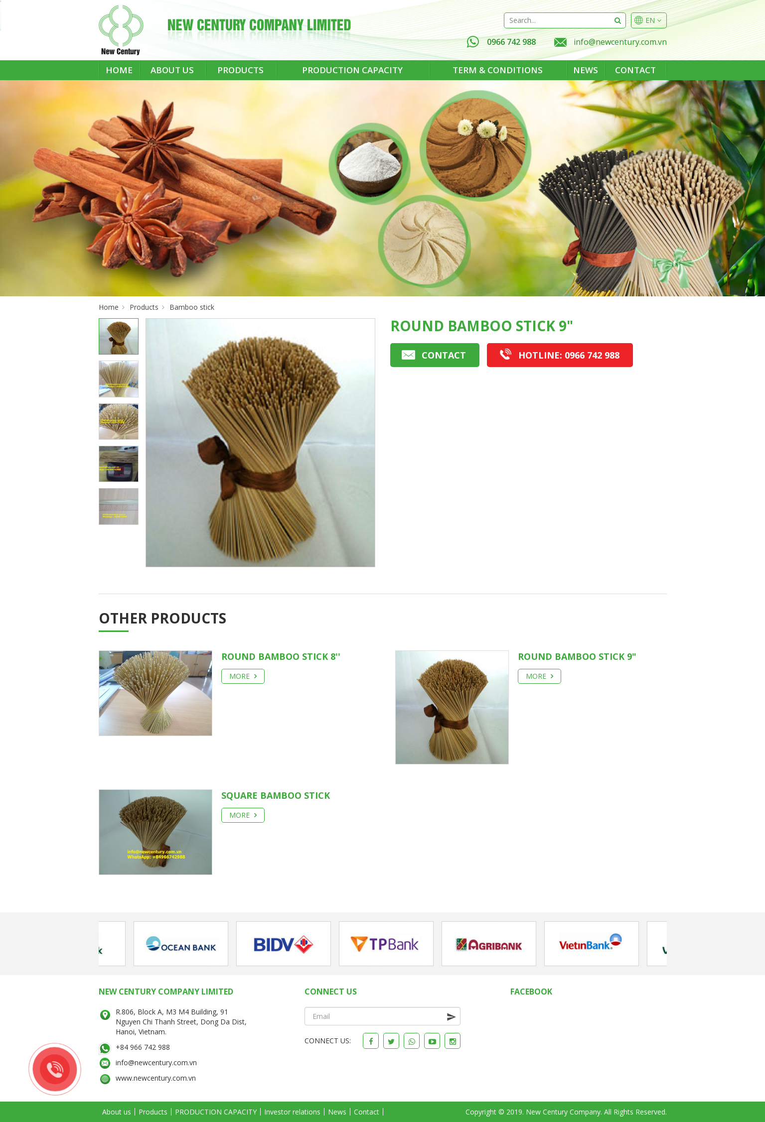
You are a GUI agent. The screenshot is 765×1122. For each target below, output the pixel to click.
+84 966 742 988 (143, 1047)
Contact (635, 70)
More (243, 676)
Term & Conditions (498, 70)
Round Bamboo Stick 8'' (280, 656)
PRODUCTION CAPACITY (352, 70)
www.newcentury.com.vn (156, 1078)
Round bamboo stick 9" (577, 656)
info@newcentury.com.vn (620, 41)
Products (240, 70)
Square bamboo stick (275, 795)
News (585, 70)
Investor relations (292, 1112)
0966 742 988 (501, 42)
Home (119, 70)
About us (172, 70)
